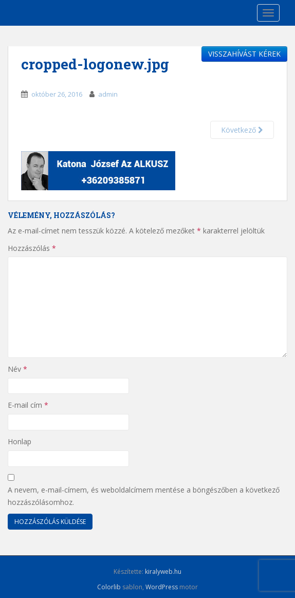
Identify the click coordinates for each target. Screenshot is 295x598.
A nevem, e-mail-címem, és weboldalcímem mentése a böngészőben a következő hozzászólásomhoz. (144, 496)
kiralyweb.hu (163, 571)
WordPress (161, 587)
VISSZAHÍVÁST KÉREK (244, 54)
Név (17, 369)
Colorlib (109, 587)
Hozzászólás (32, 248)
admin (108, 94)
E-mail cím (28, 405)
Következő (242, 130)
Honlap (19, 441)
